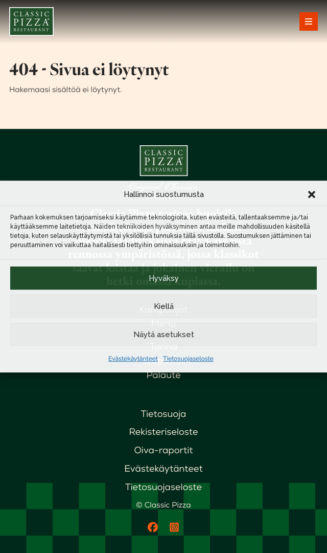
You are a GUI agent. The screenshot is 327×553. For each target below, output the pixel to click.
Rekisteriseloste (163, 432)
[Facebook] (153, 527)
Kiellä (164, 306)
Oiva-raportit (163, 450)
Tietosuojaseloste (188, 358)
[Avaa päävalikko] (308, 21)
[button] (312, 194)
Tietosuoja (163, 414)
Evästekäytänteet (133, 358)
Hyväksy (164, 278)
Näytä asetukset (163, 334)
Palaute (163, 375)
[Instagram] (174, 527)
